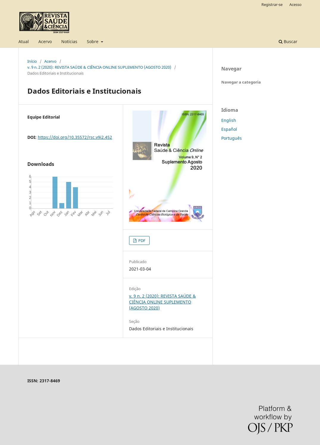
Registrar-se (272, 4)
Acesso (295, 4)
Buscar (288, 41)
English (228, 120)
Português (231, 138)
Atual (23, 41)
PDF (141, 240)
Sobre (93, 41)
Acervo (45, 41)
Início (32, 61)
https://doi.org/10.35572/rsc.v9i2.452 (75, 137)
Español (229, 129)
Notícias (69, 41)
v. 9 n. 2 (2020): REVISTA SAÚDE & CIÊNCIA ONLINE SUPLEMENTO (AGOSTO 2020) (99, 67)
